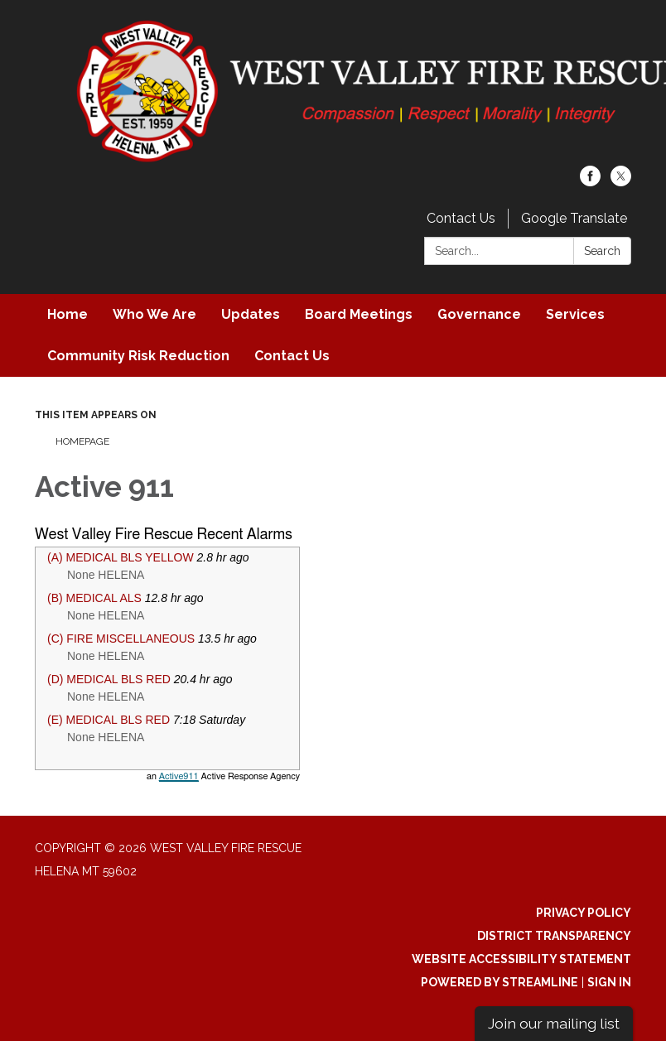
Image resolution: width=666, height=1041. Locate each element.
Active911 (179, 776)
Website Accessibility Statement (521, 959)
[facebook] (590, 182)
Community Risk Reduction (138, 356)
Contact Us (461, 218)
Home (67, 314)
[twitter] (620, 182)
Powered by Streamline (499, 982)
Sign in (609, 982)
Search (602, 251)
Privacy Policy (583, 912)
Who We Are (154, 314)
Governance (479, 314)
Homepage (82, 441)
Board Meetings (359, 314)
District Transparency (554, 935)
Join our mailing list (554, 1023)
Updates (250, 314)
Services (575, 314)
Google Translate (574, 218)
